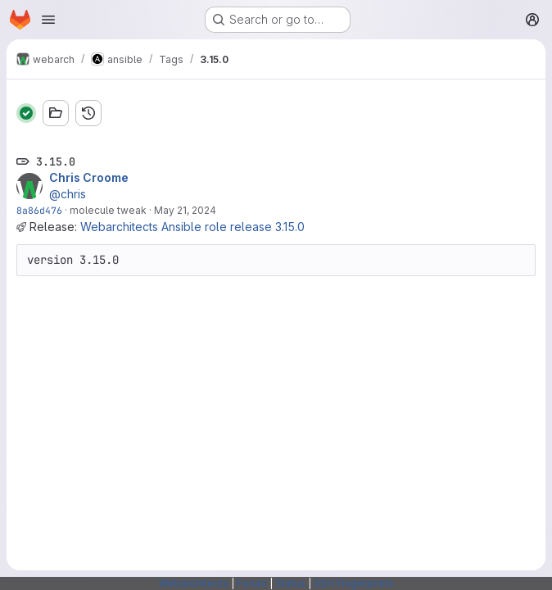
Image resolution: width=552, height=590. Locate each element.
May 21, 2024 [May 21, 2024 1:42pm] (185, 210)
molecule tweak (108, 210)
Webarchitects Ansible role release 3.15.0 (192, 227)
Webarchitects (193, 583)
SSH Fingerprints (354, 583)
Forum (252, 583)
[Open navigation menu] (48, 20)
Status (290, 583)
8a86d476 (39, 210)
